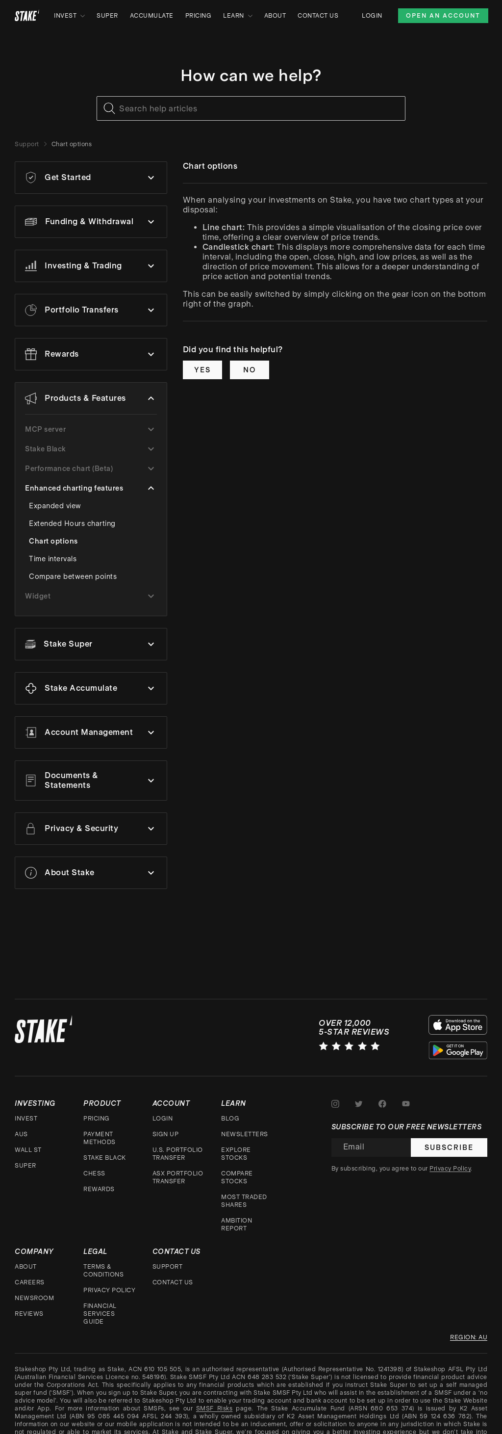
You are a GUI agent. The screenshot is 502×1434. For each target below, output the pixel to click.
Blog (230, 1108)
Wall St (28, 1139)
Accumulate (152, 15)
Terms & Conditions (103, 1260)
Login (372, 15)
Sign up (165, 1124)
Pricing (198, 15)
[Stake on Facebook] (382, 1093)
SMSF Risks (214, 1398)
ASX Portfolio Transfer (177, 1167)
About (275, 15)
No (249, 370)
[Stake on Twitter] (359, 1093)
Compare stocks (237, 1167)
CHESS (94, 1163)
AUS (21, 1124)
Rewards (99, 1178)
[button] (91, 177)
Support (27, 144)
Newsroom (34, 1287)
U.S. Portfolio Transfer (177, 1143)
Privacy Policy (109, 1280)
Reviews (29, 1303)
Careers (30, 1272)
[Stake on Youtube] (406, 1093)
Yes (202, 370)
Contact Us (318, 15)
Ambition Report (236, 1214)
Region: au (468, 1327)
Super (107, 15)
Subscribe (449, 1137)
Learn (237, 15)
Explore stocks (236, 1143)
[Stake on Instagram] (335, 1093)
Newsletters (244, 1124)
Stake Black (104, 1147)
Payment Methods (99, 1128)
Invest (69, 15)
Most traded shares (244, 1190)
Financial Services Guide (100, 1303)
